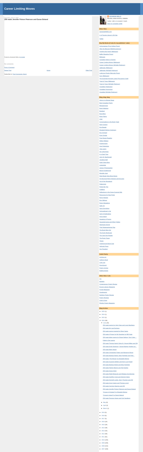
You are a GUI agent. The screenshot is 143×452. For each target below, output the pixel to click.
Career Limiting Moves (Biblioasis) (109, 62)
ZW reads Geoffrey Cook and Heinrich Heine (116, 377)
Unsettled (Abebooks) (105, 87)
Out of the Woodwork (105, 181)
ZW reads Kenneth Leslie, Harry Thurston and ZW (118, 380)
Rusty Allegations (104, 203)
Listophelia (102, 165)
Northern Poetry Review (106, 295)
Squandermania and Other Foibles (109, 222)
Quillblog (102, 189)
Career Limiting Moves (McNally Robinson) (112, 65)
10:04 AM (22, 57)
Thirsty (101, 241)
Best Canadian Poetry (106, 103)
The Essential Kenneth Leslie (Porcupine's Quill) (113, 78)
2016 (103, 421)
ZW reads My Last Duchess (111, 328)
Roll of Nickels (103, 197)
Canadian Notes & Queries (107, 59)
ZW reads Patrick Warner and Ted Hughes (115, 368)
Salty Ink (102, 206)
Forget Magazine (104, 289)
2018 (103, 415)
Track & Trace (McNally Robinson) (109, 84)
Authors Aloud (103, 260)
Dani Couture (103, 124)
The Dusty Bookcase (105, 233)
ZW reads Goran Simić (110, 371)
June (105, 323)
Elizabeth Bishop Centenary (107, 130)
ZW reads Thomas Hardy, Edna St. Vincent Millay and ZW (120, 343)
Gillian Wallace (103, 141)
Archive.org (102, 257)
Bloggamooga (103, 105)
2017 (103, 418)
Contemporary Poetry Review (108, 284)
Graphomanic (103, 143)
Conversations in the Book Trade (109, 122)
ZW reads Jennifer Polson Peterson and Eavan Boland (26, 19)
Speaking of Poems (105, 219)
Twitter (101, 39)
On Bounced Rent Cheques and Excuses (111, 178)
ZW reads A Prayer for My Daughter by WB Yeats (117, 334)
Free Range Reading (105, 138)
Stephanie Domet (104, 224)
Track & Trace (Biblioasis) (107, 81)
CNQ (100, 119)
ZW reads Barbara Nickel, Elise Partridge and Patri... (118, 355)
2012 (103, 434)
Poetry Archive (103, 268)
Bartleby (101, 281)
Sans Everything (104, 208)
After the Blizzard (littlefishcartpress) (110, 49)
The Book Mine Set (105, 230)
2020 (103, 320)
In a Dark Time (103, 154)
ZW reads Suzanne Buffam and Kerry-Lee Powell (117, 362)
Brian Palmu (103, 116)
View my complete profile (114, 23)
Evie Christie (103, 135)
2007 (103, 449)
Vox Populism (103, 249)
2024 (103, 314)
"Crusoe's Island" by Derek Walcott (113, 395)
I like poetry (102, 149)
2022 (103, 317)
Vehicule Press (103, 246)
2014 (103, 427)
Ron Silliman (103, 200)
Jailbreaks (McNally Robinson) (108, 70)
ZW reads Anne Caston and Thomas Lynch (116, 383)
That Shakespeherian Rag (107, 227)
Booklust (102, 111)
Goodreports (103, 292)
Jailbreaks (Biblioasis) (106, 68)
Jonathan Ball (103, 160)
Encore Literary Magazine (107, 287)
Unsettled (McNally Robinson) (108, 92)
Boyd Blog (102, 114)
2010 (103, 440)
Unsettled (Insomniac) (106, 89)
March (105, 408)
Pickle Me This (103, 187)
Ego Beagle (102, 127)
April (104, 405)
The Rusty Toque (104, 238)
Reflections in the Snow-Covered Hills (110, 192)
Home (48, 70)
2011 (103, 437)
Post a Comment (9, 67)
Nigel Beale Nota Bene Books (108, 176)
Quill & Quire (103, 300)
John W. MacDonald (105, 157)
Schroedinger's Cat (105, 211)
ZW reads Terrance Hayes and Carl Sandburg (116, 398)
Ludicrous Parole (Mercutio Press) (109, 73)
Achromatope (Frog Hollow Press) (109, 46)
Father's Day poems (109, 340)
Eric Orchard (103, 132)
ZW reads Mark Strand (110, 349)
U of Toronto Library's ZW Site (108, 35)
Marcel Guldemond (105, 170)
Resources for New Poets (107, 195)
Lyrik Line (102, 262)
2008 (103, 446)
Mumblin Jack (103, 173)
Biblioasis (102, 57)
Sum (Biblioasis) (104, 76)
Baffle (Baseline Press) (106, 54)
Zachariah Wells (115, 16)
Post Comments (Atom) (20, 74)
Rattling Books (103, 270)
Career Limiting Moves (19, 8)
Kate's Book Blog (104, 162)
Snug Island (103, 216)
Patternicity (102, 184)
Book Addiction (103, 108)
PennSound (103, 265)
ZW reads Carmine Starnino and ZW (114, 386)
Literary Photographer (106, 168)
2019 (103, 412)
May (104, 402)
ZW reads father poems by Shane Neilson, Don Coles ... (120, 337)
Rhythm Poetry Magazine (107, 303)
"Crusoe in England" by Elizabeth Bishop (115, 392)
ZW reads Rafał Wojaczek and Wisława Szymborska (118, 374)
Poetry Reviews (104, 298)
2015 (103, 424)
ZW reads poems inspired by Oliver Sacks (115, 331)
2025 (103, 311)
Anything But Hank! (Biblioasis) (108, 51)
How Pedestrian (104, 146)
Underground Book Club (106, 243)
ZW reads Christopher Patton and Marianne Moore (118, 352)
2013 (103, 431)
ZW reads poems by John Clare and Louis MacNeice (119, 325)
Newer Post (7, 70)
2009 (103, 443)
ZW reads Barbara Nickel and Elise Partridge (116, 365)
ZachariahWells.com (105, 31)
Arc (100, 279)
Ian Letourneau (104, 151)
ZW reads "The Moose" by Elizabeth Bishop (116, 358)
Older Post (89, 70)
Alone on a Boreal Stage (106, 100)
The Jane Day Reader (106, 235)
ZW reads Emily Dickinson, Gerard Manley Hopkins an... (120, 346)
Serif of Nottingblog (105, 214)
